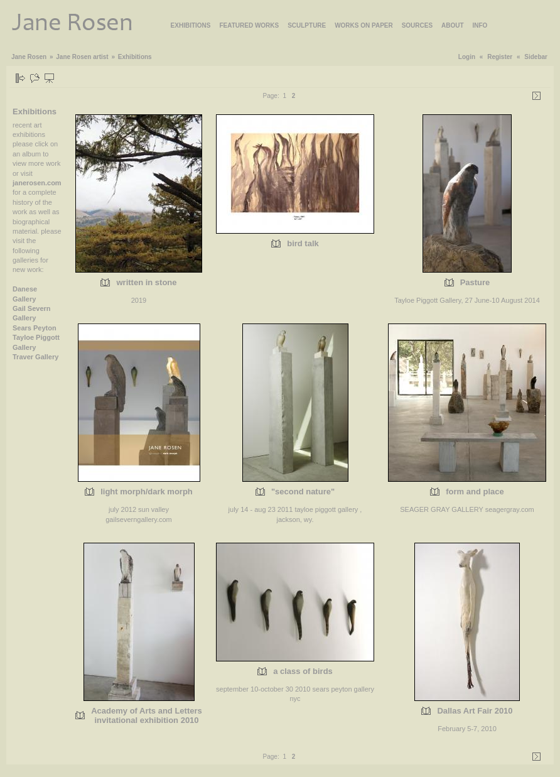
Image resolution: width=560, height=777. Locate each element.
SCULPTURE (307, 25)
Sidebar (535, 56)
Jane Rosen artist (82, 56)
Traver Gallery (35, 357)
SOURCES (417, 25)
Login (466, 56)
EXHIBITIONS (191, 25)
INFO (480, 25)
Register (499, 56)
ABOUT (452, 25)
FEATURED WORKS (249, 25)
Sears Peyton (35, 328)
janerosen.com (37, 183)
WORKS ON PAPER (364, 25)
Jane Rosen (28, 56)
